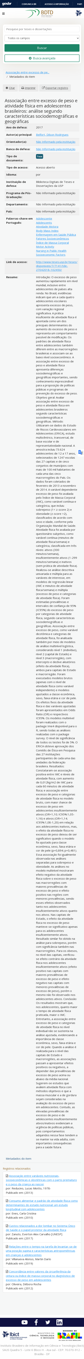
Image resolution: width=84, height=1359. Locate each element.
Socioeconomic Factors (50, 254)
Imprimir (30, 88)
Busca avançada (42, 58)
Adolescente (44, 218)
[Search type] (42, 38)
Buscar (42, 48)
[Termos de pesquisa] (42, 29)
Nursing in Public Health (51, 251)
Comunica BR (29, 4)
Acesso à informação (57, 4)
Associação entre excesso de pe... (27, 72)
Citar (12, 88)
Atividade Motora (47, 226)
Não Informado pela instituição (55, 142)
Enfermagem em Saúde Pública (56, 234)
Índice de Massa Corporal (52, 242)
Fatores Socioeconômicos (52, 238)
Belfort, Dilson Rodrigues (52, 134)
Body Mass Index (47, 230)
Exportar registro (56, 88)
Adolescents (44, 222)
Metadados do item (18, 1158)
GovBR (6, 4)
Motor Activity (45, 246)
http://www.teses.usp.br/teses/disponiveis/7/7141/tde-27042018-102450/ (56, 266)
